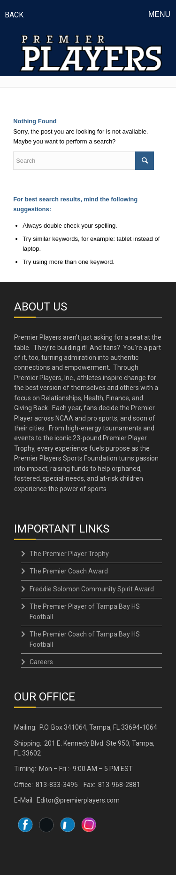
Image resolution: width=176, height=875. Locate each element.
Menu (159, 14)
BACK (14, 14)
